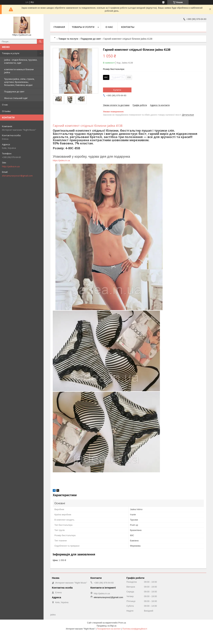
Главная (59, 27)
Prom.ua (122, 623)
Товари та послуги (68, 38)
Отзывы (6, 111)
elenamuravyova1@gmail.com (17, 175)
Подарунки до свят (14, 91)
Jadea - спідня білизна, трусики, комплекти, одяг (20, 61)
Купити (117, 89)
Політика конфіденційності (134, 629)
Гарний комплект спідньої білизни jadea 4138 (87, 126)
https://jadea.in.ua (61, 160)
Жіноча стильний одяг (16, 98)
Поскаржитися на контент (109, 629)
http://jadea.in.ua (11, 166)
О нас (5, 104)
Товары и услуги (10, 53)
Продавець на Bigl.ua (106, 626)
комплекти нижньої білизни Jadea (19, 71)
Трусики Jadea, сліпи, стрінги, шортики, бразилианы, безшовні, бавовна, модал (19, 81)
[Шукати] (40, 41)
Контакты (127, 27)
